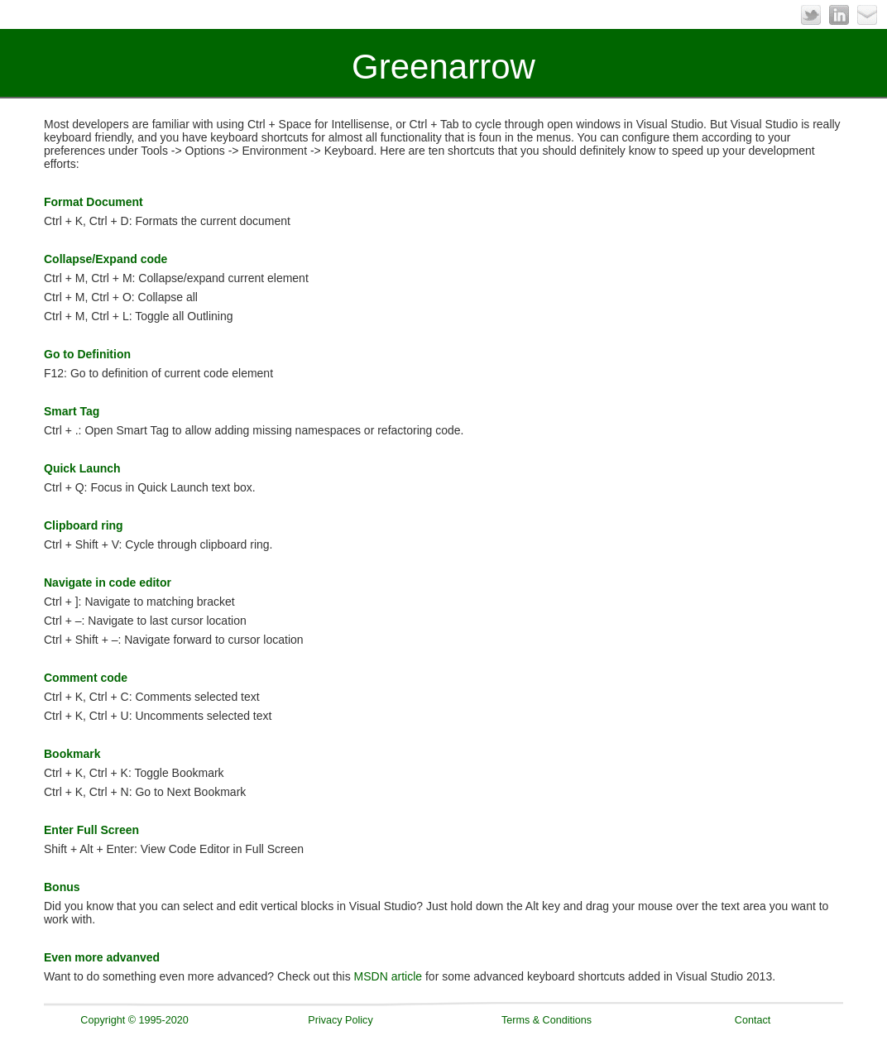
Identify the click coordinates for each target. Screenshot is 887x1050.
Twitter (811, 15)
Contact (752, 1020)
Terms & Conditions (546, 1020)
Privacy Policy (340, 1020)
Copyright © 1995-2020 (134, 1020)
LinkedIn (839, 15)
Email (867, 15)
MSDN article (388, 976)
